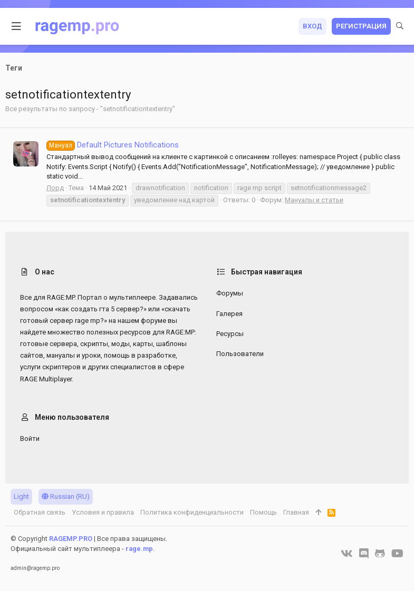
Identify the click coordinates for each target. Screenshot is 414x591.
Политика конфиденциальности (192, 512)
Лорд (55, 188)
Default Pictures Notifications (112, 145)
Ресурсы (230, 334)
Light (21, 496)
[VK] (347, 553)
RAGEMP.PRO (70, 539)
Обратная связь (39, 512)
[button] (16, 26)
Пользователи (240, 354)
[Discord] (364, 553)
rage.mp (139, 549)
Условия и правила (103, 512)
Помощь (263, 512)
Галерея (229, 314)
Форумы (229, 293)
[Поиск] (400, 26)
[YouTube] (397, 553)
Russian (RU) (66, 496)
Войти (30, 438)
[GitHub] (380, 553)
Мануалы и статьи (314, 200)
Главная (296, 512)
